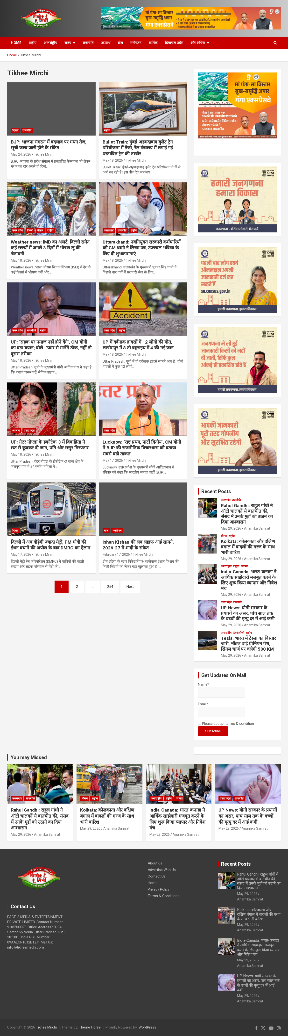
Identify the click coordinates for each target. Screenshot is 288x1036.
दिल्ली (15, 130)
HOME (16, 43)
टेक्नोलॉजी (238, 632)
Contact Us (157, 876)
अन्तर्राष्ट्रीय (50, 43)
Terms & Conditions (163, 896)
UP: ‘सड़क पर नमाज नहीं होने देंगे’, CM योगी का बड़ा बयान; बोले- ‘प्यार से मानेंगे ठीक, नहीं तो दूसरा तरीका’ (51, 348)
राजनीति (88, 43)
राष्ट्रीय (32, 43)
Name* (221, 690)
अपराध (105, 43)
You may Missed (29, 757)
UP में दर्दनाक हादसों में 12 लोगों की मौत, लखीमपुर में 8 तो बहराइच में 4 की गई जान (138, 345)
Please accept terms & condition (226, 723)
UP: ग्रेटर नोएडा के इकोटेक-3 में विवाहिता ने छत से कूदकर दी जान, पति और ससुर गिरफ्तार (50, 445)
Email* (221, 709)
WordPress (147, 1027)
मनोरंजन (135, 43)
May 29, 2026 (231, 528)
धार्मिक (153, 43)
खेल (120, 43)
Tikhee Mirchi (44, 154)
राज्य (67, 43)
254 (110, 586)
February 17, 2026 (116, 554)
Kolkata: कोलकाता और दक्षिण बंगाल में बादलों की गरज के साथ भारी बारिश (248, 547)
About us (155, 863)
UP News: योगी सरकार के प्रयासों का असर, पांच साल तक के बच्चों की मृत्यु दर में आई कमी (247, 613)
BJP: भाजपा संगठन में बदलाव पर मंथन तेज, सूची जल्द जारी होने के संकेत (48, 145)
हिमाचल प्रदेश (174, 43)
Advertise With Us (162, 870)
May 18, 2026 (113, 160)
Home (152, 883)
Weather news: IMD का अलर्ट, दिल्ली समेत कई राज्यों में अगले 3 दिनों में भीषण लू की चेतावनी (50, 248)
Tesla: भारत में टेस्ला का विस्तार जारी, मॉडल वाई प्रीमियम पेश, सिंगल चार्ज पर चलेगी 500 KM (248, 643)
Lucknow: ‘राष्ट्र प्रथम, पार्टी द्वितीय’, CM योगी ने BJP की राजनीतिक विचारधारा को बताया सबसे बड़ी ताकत (142, 448)
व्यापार (244, 566)
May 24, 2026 (21, 154)
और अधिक (197, 43)
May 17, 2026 (113, 460)
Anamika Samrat (257, 528)
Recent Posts (216, 491)
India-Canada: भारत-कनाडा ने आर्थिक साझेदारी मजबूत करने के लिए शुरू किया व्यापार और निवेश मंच (249, 580)
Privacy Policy (158, 889)
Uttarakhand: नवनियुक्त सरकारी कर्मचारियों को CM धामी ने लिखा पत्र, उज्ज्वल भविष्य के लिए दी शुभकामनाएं (142, 248)
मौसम (40, 230)
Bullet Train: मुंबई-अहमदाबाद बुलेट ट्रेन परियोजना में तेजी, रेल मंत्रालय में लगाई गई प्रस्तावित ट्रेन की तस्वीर (138, 148)
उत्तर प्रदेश (17, 230)
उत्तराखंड (108, 230)
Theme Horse (90, 1027)
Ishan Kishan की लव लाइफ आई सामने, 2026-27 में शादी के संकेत (138, 545)
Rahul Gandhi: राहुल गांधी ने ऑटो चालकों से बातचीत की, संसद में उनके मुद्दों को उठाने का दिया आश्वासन (247, 514)
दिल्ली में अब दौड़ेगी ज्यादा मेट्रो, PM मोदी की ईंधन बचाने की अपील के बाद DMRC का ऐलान (50, 545)
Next (130, 586)
